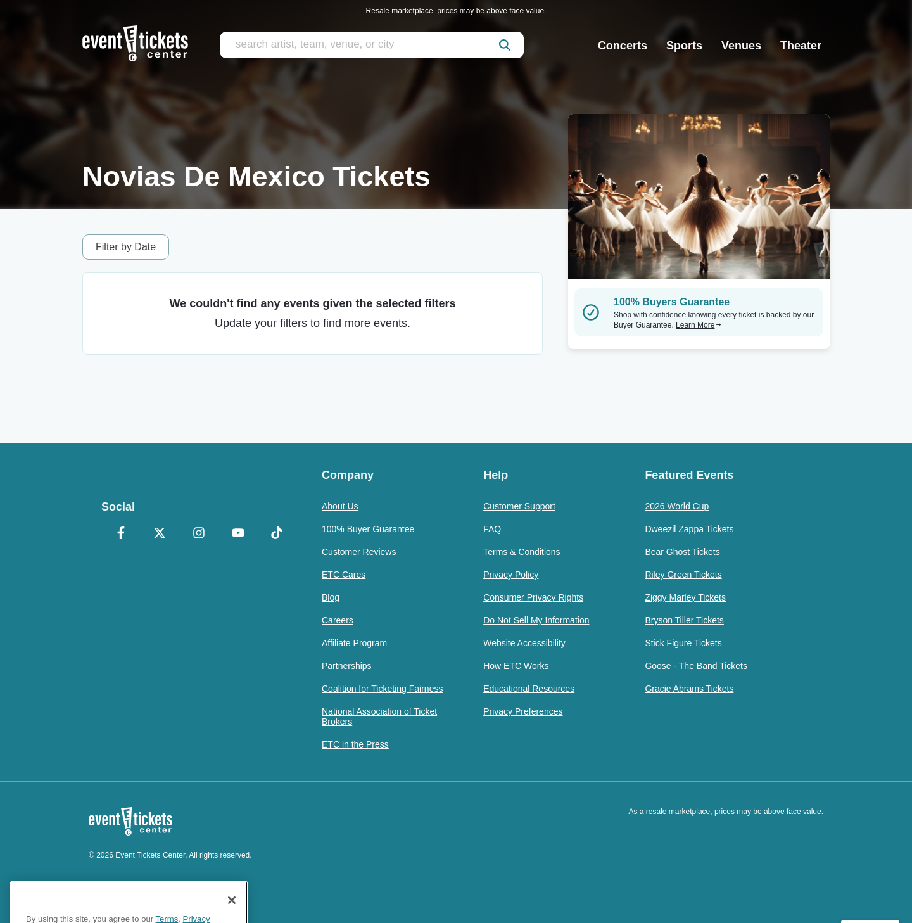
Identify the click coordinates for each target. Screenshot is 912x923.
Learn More (698, 325)
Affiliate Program (354, 643)
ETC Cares (343, 575)
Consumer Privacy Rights (533, 597)
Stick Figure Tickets (683, 643)
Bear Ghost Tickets (682, 552)
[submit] (504, 45)
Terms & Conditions (521, 552)
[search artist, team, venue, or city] (372, 45)
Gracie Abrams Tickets (689, 689)
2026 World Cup (677, 506)
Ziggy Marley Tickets (685, 597)
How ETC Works (515, 666)
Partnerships (347, 666)
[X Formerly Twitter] (160, 534)
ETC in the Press (355, 744)
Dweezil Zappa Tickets (689, 529)
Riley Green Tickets (683, 575)
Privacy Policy (510, 575)
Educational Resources (528, 689)
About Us (340, 506)
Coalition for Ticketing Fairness (382, 689)
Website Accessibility (524, 643)
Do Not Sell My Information (536, 620)
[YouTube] (238, 534)
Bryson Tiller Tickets (684, 620)
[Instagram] (198, 534)
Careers (337, 620)
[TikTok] (276, 534)
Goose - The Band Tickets (696, 666)
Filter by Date (126, 246)
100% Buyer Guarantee (368, 529)
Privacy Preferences (522, 711)
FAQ (492, 529)
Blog (330, 597)
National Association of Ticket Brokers (379, 716)
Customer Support (519, 506)
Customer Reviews (359, 552)
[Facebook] (121, 534)
